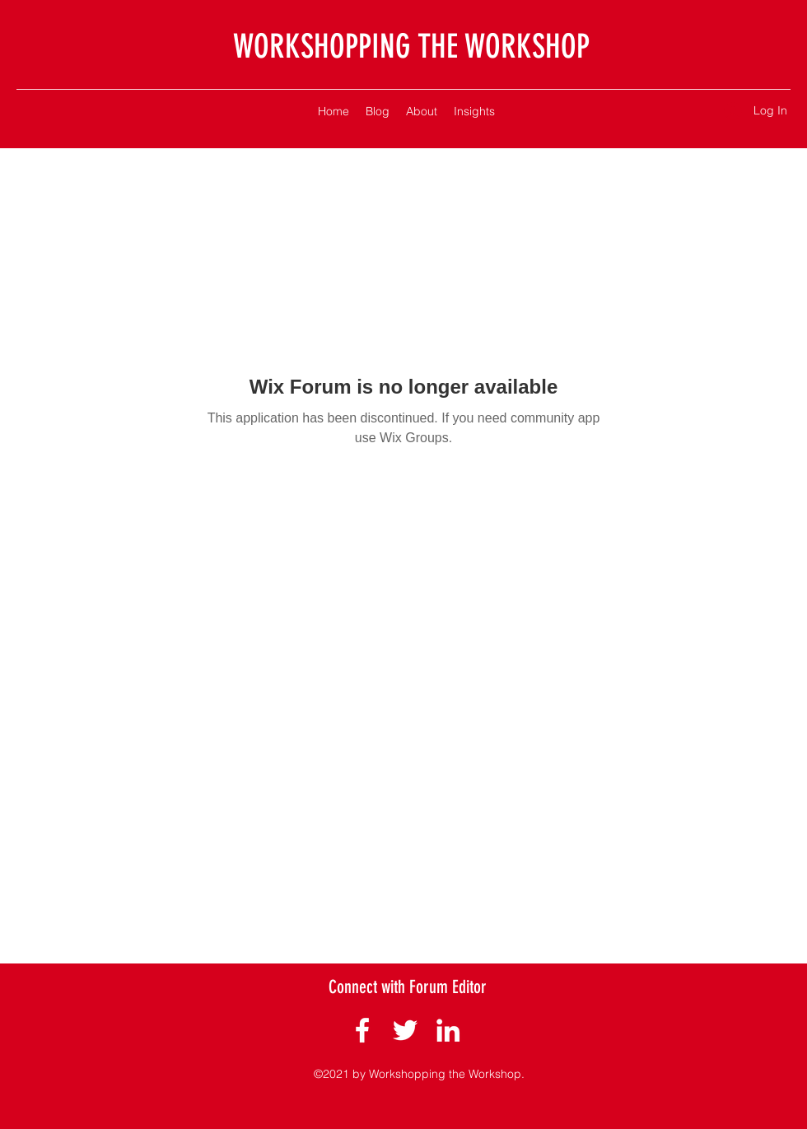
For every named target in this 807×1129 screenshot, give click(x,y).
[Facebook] (362, 1030)
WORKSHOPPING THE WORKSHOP (411, 46)
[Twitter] (405, 1030)
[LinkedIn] (447, 1030)
